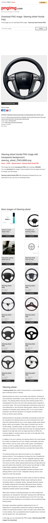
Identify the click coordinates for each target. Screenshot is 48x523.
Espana (13, 2)
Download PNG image (10, 103)
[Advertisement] (24, 43)
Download (8, 236)
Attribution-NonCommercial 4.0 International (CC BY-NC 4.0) (25, 115)
